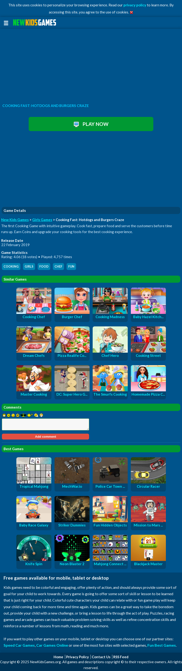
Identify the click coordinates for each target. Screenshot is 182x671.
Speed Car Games (19, 645)
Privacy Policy (77, 657)
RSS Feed (120, 657)
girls (29, 266)
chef (58, 266)
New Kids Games (15, 220)
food (44, 266)
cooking (11, 266)
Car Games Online (52, 645)
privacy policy (134, 5)
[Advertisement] (91, 65)
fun (71, 266)
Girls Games (42, 220)
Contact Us (101, 657)
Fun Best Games (161, 645)
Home (58, 657)
